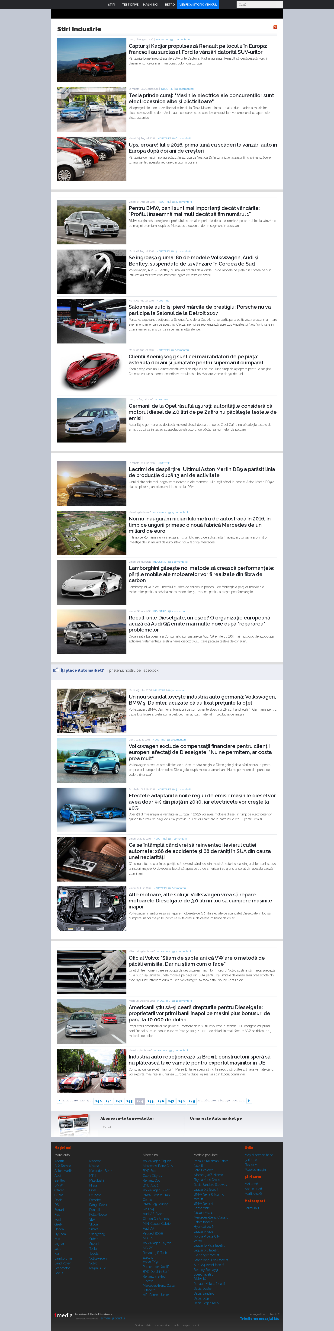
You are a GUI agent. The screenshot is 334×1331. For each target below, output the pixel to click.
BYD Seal (150, 1171)
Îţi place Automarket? (82, 670)
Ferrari (59, 1210)
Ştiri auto (251, 1160)
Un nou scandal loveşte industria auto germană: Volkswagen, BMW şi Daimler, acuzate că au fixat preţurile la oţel (202, 700)
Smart (93, 1229)
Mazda (94, 1166)
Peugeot (95, 1195)
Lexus (59, 1273)
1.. (64, 1100)
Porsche (95, 1200)
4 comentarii (179, 611)
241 (109, 1101)
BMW (59, 1185)
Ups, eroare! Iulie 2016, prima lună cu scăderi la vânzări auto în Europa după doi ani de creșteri (203, 148)
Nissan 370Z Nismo (208, 1175)
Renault (94, 1210)
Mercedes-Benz (100, 1171)
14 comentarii (183, 251)
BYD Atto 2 (151, 1185)
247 (171, 1101)
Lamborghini (64, 1258)
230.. (90, 1100)
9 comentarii (180, 1050)
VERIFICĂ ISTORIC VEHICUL (198, 4)
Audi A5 (148, 1228)
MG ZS (148, 1248)
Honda (59, 1229)
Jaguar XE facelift (206, 1250)
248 (181, 1101)
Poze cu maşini (256, 1169)
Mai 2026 (251, 1184)
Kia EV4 (148, 1209)
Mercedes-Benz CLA (158, 1166)
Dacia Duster (203, 1288)
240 (98, 1101)
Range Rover (98, 1205)
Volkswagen (98, 1258)
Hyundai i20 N (204, 1226)
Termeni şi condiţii (112, 1318)
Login (223, 4)
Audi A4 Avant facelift (209, 1265)
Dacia (58, 1200)
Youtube (217, 1128)
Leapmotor (62, 1268)
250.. (200, 1100)
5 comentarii (183, 789)
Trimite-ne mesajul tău (259, 1319)
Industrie (161, 39)
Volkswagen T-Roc (156, 1190)
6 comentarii (183, 138)
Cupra (59, 1195)
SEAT (93, 1219)
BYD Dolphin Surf (155, 1271)
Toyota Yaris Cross (207, 1180)
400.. (242, 1100)
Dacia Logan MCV (206, 1303)
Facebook (194, 1128)
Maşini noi (63, 1148)
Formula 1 (252, 1208)
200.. (69, 1100)
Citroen (59, 1190)
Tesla (93, 1249)
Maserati (95, 1161)
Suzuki (94, 1244)
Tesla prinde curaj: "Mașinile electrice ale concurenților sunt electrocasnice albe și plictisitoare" (201, 98)
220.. (83, 1100)
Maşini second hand (259, 1155)
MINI (92, 1175)
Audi (58, 1175)
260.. (207, 1100)
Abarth (59, 1161)
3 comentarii (178, 690)
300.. (235, 1100)
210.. (76, 1100)
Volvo (93, 1263)
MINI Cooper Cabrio (156, 1223)
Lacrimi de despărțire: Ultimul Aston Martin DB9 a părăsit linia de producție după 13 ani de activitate (202, 472)
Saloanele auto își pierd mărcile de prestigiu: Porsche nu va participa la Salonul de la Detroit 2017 (200, 310)
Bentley (60, 1180)
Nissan (94, 1185)
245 (150, 1101)
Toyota (94, 1253)
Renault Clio (151, 1180)
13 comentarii (178, 739)
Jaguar (59, 1244)
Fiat (57, 1214)
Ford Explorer (203, 1170)
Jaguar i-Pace (203, 1231)
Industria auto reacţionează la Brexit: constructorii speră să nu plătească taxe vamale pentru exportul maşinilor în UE (199, 1060)
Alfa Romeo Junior (156, 1295)
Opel (92, 1190)
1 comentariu (182, 39)
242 (119, 1101)
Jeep (58, 1249)
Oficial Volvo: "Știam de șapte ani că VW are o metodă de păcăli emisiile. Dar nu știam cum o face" (197, 961)
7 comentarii (183, 951)
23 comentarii (180, 512)
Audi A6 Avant (153, 1214)
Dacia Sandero (204, 1293)
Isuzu (58, 1239)
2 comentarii (182, 350)
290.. (228, 1100)
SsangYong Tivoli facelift (211, 1260)
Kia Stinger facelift (206, 1255)
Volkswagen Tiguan (157, 1161)
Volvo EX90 (151, 1262)
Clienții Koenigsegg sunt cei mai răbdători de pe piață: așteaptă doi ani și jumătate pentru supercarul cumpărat (196, 359)
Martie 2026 (253, 1194)
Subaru (94, 1239)
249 (192, 1101)
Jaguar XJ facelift (206, 1189)
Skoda (93, 1224)
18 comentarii (184, 1000)
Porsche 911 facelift (156, 1267)
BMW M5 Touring (155, 1204)
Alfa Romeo (63, 1166)
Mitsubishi (96, 1180)
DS (57, 1205)
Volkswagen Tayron (157, 1243)
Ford (58, 1219)
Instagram (206, 1128)
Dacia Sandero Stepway (210, 1185)
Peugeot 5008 (153, 1233)
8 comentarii (186, 88)
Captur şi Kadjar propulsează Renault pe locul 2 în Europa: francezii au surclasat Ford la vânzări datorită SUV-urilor (198, 49)
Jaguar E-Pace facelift (209, 1245)
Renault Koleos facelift (209, 1284)
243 (129, 1101)
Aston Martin (64, 1171)
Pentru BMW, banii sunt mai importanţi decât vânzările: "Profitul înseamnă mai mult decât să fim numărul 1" (194, 211)
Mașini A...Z (97, 1268)
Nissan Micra (203, 1212)
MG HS (148, 1238)
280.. (221, 1100)
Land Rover (63, 1263)
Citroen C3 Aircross (156, 1219)
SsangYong (97, 1234)
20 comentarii (184, 201)
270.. (214, 1100)
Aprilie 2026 (253, 1189)
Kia (57, 1253)
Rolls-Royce (98, 1214)
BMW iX (200, 1279)
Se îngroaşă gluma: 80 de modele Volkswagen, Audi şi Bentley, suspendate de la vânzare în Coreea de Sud (193, 260)
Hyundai (61, 1234)
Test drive (251, 1165)
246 (160, 1101)
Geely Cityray (152, 1175)
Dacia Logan (202, 1298)
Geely (59, 1224)
